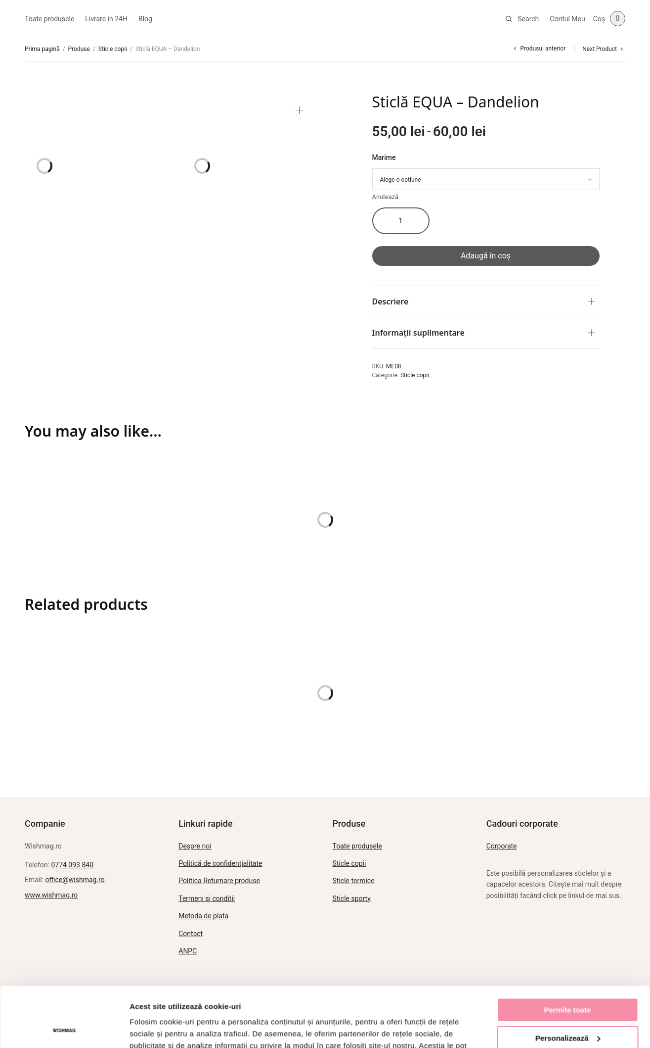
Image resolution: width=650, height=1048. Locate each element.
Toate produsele (49, 19)
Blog (145, 19)
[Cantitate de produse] (400, 220)
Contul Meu (567, 19)
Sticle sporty (352, 898)
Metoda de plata (203, 916)
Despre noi (194, 846)
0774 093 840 (72, 865)
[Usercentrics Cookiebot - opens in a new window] (64, 1028)
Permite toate (567, 953)
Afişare (142, 1028)
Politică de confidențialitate (220, 863)
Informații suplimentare (418, 332)
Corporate (501, 846)
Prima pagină (42, 49)
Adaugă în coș (486, 255)
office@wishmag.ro (75, 880)
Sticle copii (112, 49)
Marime (384, 157)
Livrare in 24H (106, 19)
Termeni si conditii (206, 898)
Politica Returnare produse (219, 881)
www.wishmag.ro (51, 895)
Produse (79, 49)
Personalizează (568, 981)
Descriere (390, 301)
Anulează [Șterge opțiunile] (385, 197)
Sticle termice (354, 881)
